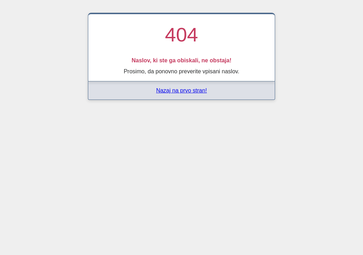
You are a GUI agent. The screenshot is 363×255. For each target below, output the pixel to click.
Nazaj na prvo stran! (181, 90)
